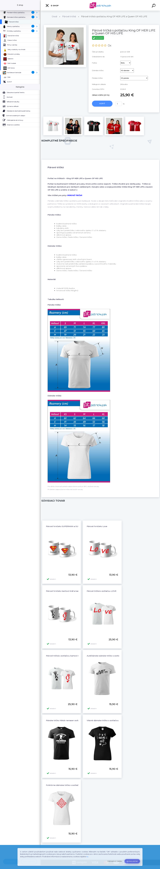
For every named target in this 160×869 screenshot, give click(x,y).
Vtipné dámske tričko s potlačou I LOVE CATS (109, 720)
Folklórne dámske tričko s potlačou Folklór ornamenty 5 (74, 785)
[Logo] (100, 5)
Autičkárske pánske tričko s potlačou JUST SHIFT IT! (112, 655)
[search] (154, 6)
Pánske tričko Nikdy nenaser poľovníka (65, 720)
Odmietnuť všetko (114, 861)
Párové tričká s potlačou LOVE (101, 591)
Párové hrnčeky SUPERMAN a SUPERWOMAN (68, 526)
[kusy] (119, 104)
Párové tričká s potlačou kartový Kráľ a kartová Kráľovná (73, 655)
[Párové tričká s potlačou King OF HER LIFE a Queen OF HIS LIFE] (65, 26)
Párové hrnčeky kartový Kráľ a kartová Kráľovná (69, 591)
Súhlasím (132, 861)
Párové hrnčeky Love (97, 526)
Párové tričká (69, 16)
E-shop (52, 5)
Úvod (54, 16)
